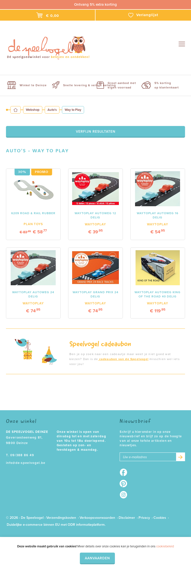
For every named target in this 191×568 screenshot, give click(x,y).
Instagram (125, 494)
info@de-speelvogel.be (25, 463)
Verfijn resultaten (95, 131)
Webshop (33, 110)
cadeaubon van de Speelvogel (123, 359)
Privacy (144, 518)
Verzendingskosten (61, 518)
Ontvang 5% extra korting (95, 4)
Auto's (52, 110)
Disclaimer (127, 518)
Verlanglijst (143, 15)
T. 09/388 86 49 (20, 455)
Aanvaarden (97, 558)
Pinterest (125, 483)
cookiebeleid (165, 546)
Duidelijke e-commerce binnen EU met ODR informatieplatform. (56, 525)
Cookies (159, 518)
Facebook (125, 472)
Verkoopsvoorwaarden (97, 518)
